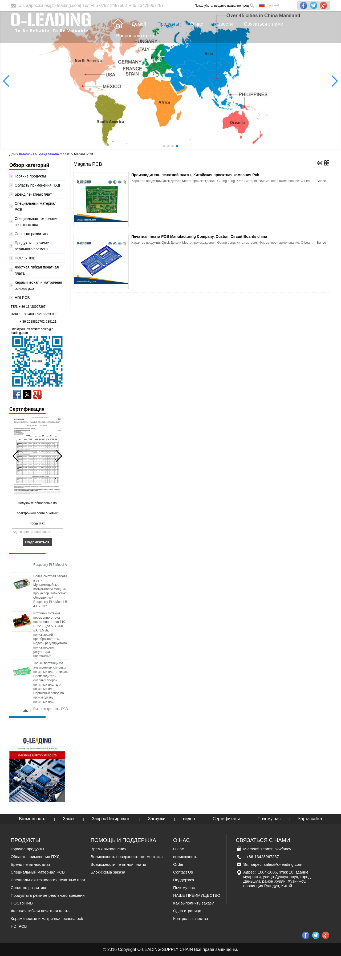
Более (321, 181)
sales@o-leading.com (59, 5)
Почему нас (269, 818)
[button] (164, 146)
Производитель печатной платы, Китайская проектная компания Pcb (195, 175)
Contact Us (183, 872)
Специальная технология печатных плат (48, 880)
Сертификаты (226, 818)
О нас (178, 849)
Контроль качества (190, 918)
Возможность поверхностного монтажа (127, 856)
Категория (26, 154)
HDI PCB (22, 297)
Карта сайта (310, 818)
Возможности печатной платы (118, 864)
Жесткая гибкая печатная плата (40, 910)
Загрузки (156, 818)
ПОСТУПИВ (25, 258)
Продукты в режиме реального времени (48, 895)
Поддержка (183, 880)
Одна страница (187, 910)
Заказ (68, 818)
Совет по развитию (31, 234)
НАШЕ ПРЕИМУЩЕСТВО (196, 895)
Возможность (32, 818)
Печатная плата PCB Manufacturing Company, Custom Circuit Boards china (199, 236)
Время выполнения (108, 849)
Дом (12, 154)
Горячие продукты (30, 176)
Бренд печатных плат (54, 154)
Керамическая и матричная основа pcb (47, 918)
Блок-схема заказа (108, 872)
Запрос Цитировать (111, 818)
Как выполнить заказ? (193, 903)
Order (178, 864)
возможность (185, 856)
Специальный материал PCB (38, 872)
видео (189, 818)
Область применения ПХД (37, 185)
